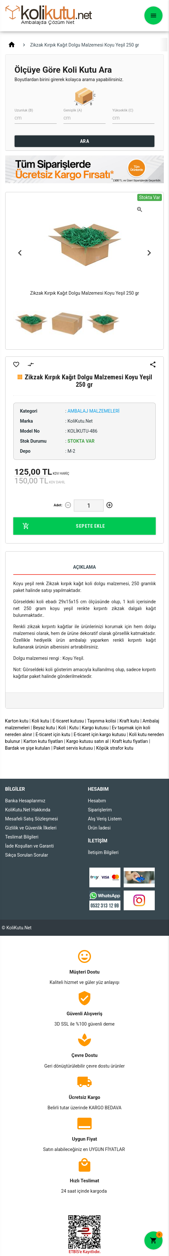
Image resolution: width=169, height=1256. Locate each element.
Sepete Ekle (63, 526)
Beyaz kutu (44, 727)
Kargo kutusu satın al (87, 741)
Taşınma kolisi (101, 720)
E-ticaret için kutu (53, 734)
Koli (62, 727)
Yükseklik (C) (122, 110)
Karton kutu (16, 720)
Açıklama (84, 567)
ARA (84, 141)
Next (149, 253)
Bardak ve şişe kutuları (27, 748)
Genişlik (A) (72, 110)
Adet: (58, 505)
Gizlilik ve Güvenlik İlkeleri (31, 827)
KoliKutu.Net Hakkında (28, 809)
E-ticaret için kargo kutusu (99, 734)
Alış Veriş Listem (104, 818)
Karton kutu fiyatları (43, 741)
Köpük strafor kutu (114, 748)
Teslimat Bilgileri (22, 836)
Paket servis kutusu (73, 748)
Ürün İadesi (99, 827)
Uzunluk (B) (24, 110)
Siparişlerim (100, 809)
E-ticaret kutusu (68, 720)
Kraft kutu (129, 720)
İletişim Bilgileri (103, 852)
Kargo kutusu (95, 727)
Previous (20, 253)
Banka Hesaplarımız (25, 800)
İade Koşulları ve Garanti (29, 846)
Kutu (74, 727)
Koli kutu (40, 720)
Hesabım (97, 800)
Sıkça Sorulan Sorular (26, 855)
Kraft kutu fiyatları (130, 741)
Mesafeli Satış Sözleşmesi (31, 818)
